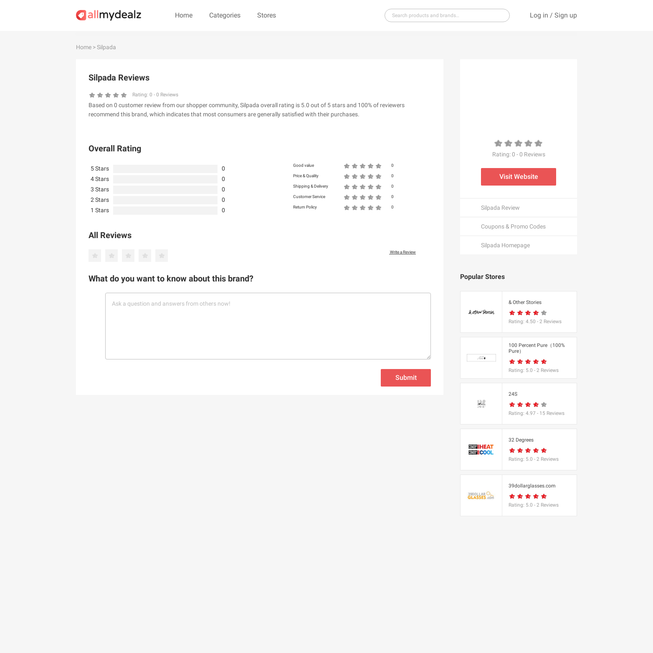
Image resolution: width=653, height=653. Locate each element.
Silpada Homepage (505, 245)
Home (183, 15)
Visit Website (518, 177)
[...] (443, 15)
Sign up (565, 15)
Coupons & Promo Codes (513, 226)
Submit (406, 378)
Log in (539, 15)
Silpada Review (500, 207)
